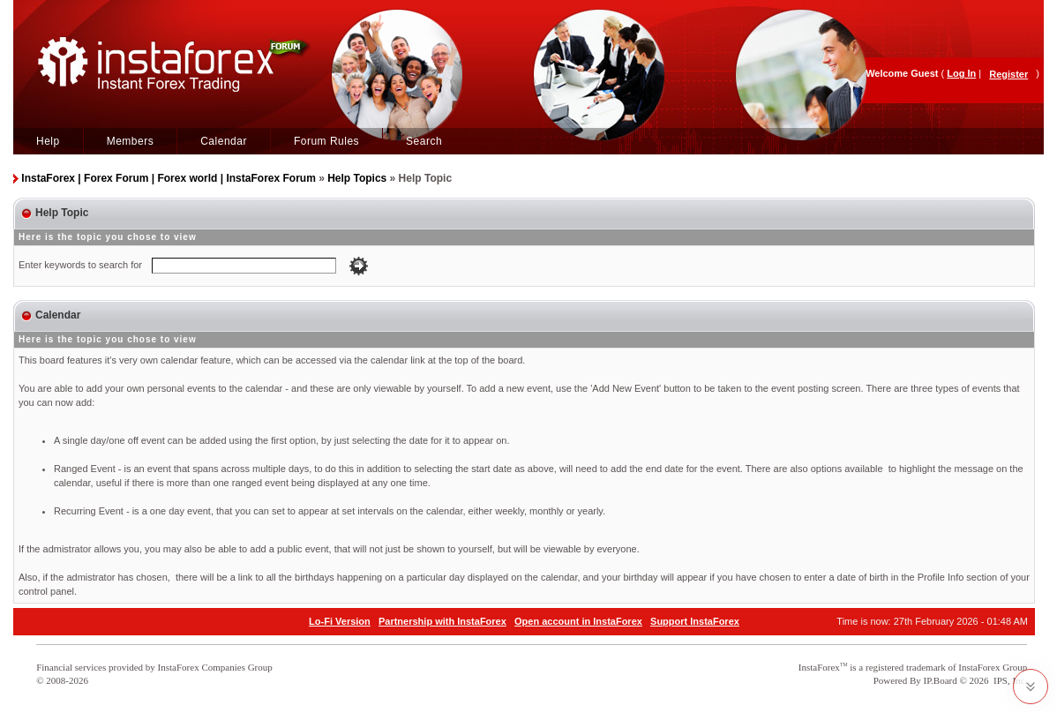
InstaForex (819, 667)
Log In (961, 73)
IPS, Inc (1008, 680)
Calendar (223, 141)
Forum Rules (326, 141)
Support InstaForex (694, 621)
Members (130, 141)
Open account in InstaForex (578, 621)
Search (424, 141)
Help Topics (356, 178)
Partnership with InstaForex (442, 621)
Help (48, 141)
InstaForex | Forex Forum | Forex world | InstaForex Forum (168, 178)
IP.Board (940, 680)
